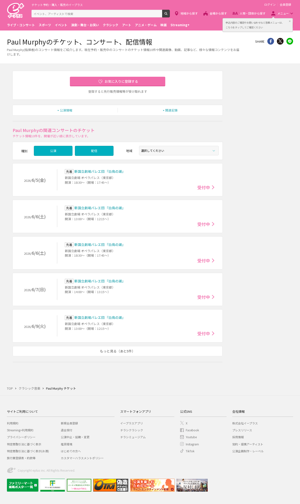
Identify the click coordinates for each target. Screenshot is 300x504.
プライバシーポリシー (21, 437)
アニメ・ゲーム (146, 25)
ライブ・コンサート (21, 25)
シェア (270, 41)
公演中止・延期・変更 (75, 437)
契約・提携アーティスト (247, 444)
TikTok (190, 451)
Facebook (192, 430)
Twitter (280, 41)
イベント (61, 25)
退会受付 (66, 430)
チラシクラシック (131, 430)
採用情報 (238, 437)
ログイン (270, 4)
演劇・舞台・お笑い (85, 25)
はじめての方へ (71, 451)
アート (126, 25)
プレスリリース (242, 430)
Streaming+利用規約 (20, 430)
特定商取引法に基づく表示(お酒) (28, 451)
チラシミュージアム (133, 437)
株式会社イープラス (245, 423)
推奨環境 (66, 444)
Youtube (191, 437)
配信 (94, 150)
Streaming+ (180, 25)
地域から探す (189, 13)
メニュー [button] (283, 13)
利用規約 (12, 423)
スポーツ (45, 25)
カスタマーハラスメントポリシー (82, 458)
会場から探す (218, 13)
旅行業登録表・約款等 (21, 458)
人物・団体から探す (252, 13)
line (289, 41)
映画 (163, 25)
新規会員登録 (69, 423)
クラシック (110, 25)
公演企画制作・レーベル (248, 451)
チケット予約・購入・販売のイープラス (57, 5)
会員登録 (285, 4)
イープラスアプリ (131, 423)
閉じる (290, 21)
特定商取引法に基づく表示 (24, 444)
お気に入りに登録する (121, 81)
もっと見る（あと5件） (117, 351)
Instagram (192, 444)
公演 (53, 150)
